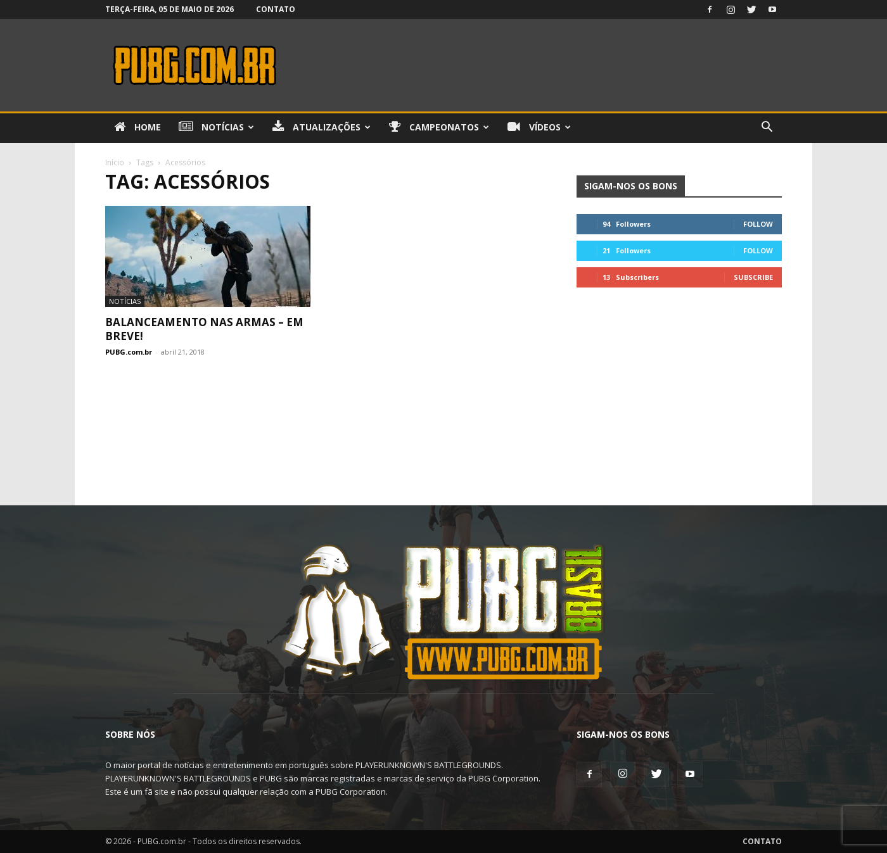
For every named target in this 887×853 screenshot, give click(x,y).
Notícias (216, 127)
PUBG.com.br (128, 352)
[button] (766, 128)
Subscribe (753, 277)
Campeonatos (439, 127)
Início (114, 162)
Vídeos (539, 127)
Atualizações (321, 127)
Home (137, 127)
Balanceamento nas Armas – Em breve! (204, 329)
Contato (275, 9)
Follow (758, 224)
